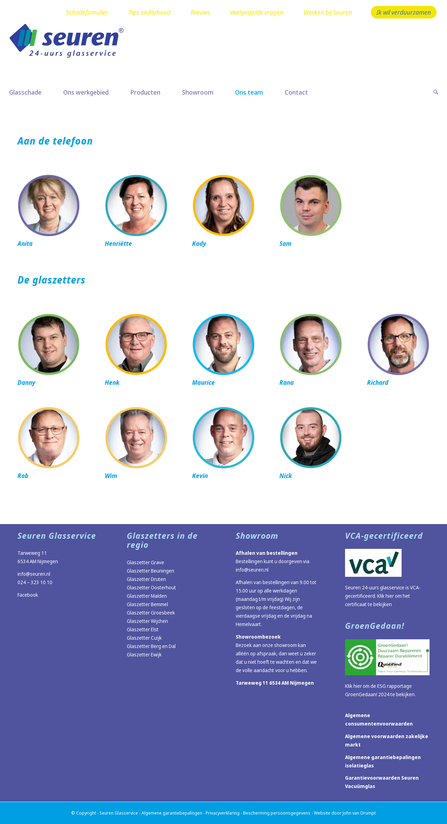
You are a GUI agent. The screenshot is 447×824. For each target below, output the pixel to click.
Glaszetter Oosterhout (151, 587)
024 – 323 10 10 (34, 582)
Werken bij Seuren (327, 12)
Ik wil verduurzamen (403, 12)
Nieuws (200, 12)
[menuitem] (87, 12)
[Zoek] (430, 92)
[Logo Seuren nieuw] (70, 51)
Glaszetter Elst (143, 629)
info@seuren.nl (33, 574)
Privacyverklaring (223, 813)
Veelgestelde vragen (256, 12)
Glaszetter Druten (146, 579)
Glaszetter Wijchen (147, 621)
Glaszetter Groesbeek (151, 612)
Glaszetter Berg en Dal (151, 646)
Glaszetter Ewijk (144, 654)
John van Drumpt (359, 813)
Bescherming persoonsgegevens (276, 813)
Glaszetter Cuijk (144, 637)
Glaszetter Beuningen (150, 570)
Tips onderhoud (149, 12)
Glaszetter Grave (145, 562)
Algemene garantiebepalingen (171, 813)
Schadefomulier (87, 12)
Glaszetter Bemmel (147, 604)
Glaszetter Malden (147, 596)
